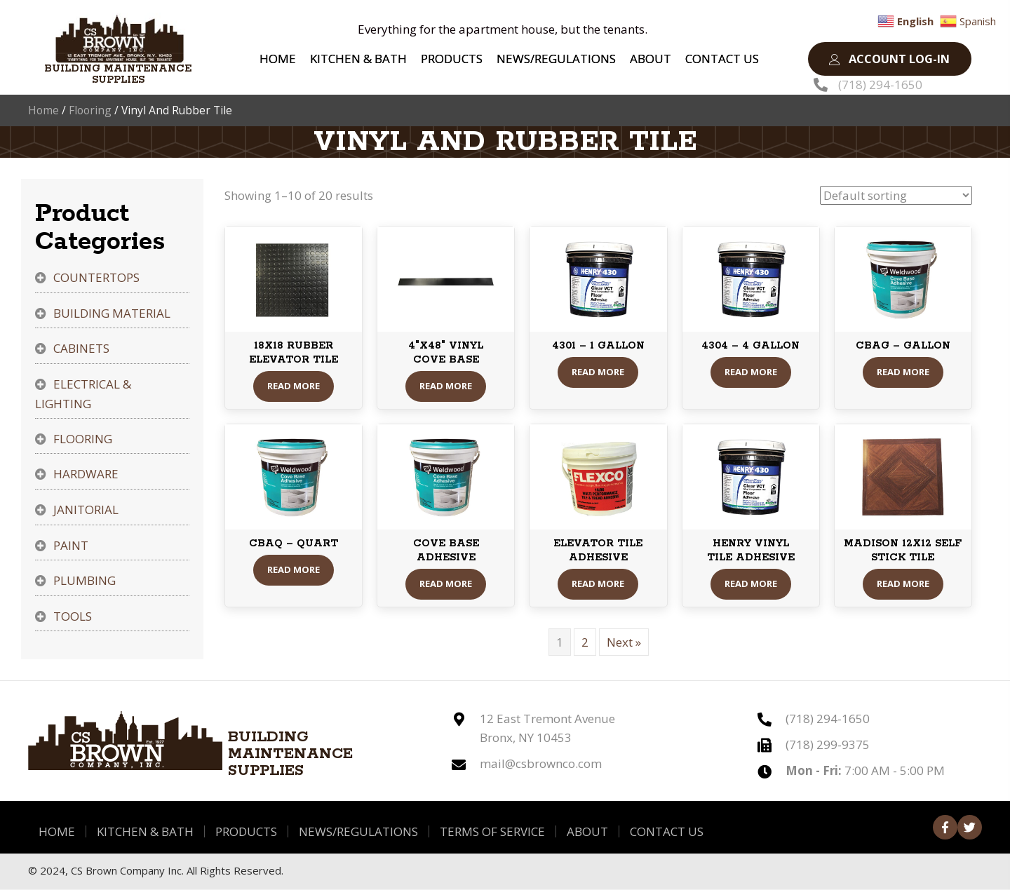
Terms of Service (492, 832)
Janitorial (86, 510)
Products (246, 832)
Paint (70, 546)
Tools (72, 617)
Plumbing (84, 581)
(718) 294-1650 (880, 85)
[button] (889, 59)
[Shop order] (896, 196)
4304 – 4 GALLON (750, 347)
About (587, 832)
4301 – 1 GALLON (598, 347)
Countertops (96, 278)
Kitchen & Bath (145, 832)
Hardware (86, 475)
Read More (293, 387)
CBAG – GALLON (903, 347)
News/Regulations (358, 832)
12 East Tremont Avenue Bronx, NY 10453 (547, 728)
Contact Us (666, 832)
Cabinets (81, 350)
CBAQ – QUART (293, 544)
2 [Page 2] (584, 643)
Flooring (90, 111)
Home (43, 111)
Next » (624, 643)
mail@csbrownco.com (541, 764)
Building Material (111, 314)
